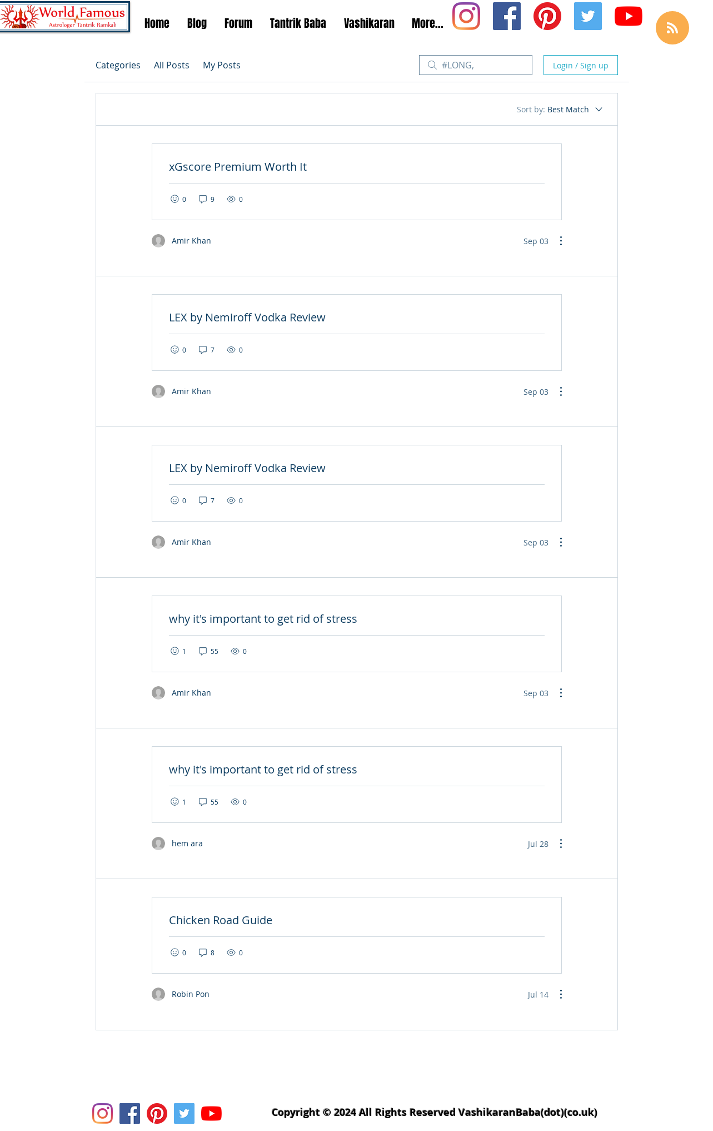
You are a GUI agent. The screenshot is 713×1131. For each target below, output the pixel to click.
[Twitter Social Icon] (588, 16)
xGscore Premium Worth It (238, 166)
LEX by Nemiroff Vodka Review (247, 317)
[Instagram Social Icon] (466, 16)
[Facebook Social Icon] (507, 16)
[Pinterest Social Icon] (547, 16)
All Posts (172, 65)
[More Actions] (555, 240)
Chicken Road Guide (220, 919)
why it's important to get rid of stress (263, 618)
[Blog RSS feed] (672, 28)
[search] (475, 65)
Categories (118, 65)
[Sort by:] (560, 109)
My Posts (222, 65)
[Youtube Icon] (628, 16)
